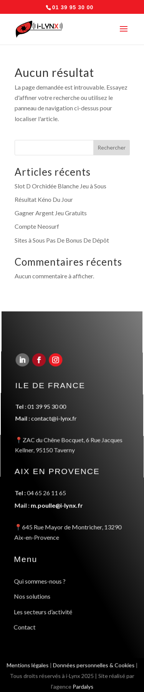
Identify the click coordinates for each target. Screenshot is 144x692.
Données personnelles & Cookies (94, 666)
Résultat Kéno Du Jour (44, 199)
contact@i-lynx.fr (54, 421)
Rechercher (112, 147)
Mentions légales (26, 666)
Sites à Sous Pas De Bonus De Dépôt (62, 240)
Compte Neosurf (37, 226)
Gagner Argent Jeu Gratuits (51, 212)
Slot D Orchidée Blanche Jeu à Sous (60, 186)
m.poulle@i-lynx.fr (56, 505)
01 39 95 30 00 (47, 409)
